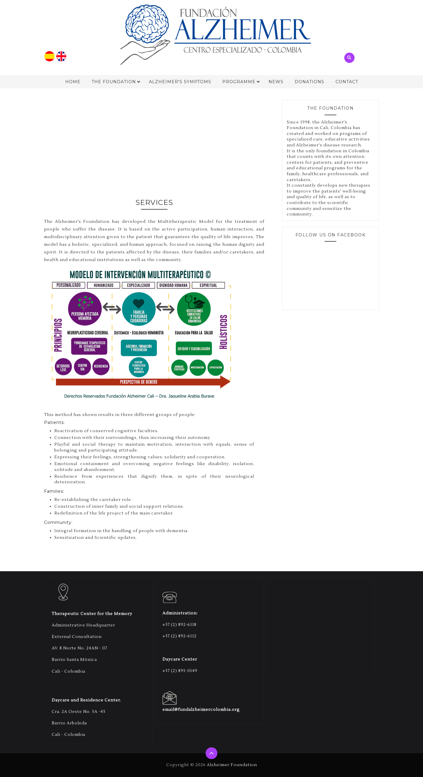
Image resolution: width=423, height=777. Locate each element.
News (275, 81)
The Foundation (114, 81)
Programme (239, 81)
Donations (309, 81)
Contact (346, 81)
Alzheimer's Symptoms (180, 81)
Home (72, 81)
